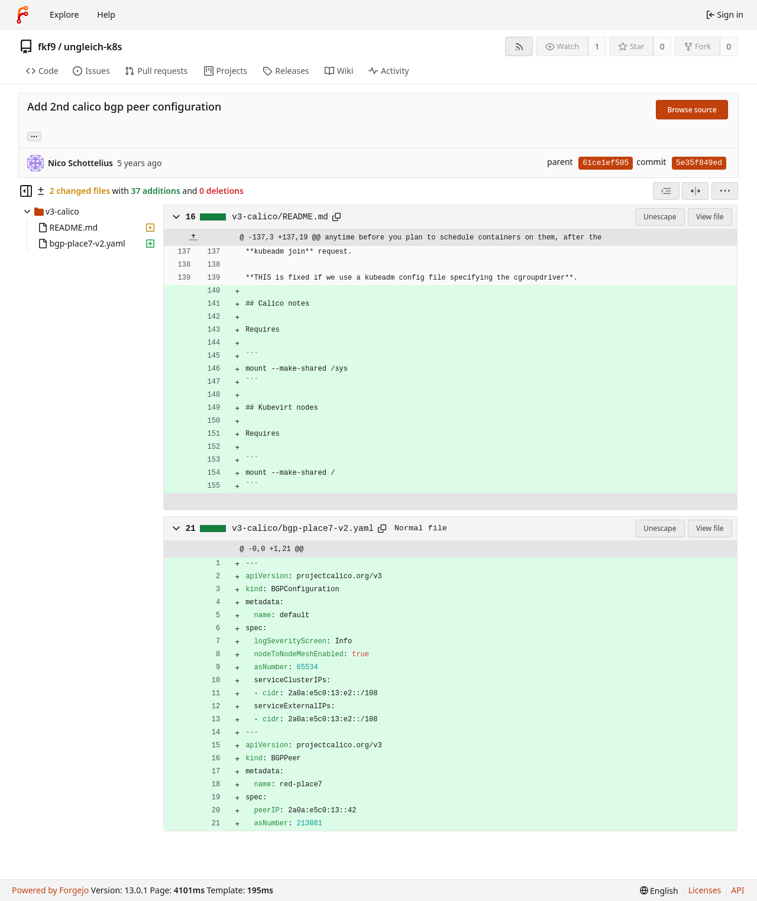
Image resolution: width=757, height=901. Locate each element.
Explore (64, 14)
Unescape (659, 217)
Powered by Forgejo (50, 890)
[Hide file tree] (26, 191)
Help (106, 14)
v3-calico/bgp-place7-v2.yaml (302, 528)
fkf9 (47, 47)
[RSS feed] (519, 46)
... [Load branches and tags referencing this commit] (34, 136)
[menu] (724, 191)
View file (709, 217)
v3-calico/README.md (280, 217)
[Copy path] (336, 217)
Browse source (692, 110)
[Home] (22, 14)
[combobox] (666, 191)
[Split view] (695, 191)
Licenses (705, 890)
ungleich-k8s (93, 47)
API (737, 890)
